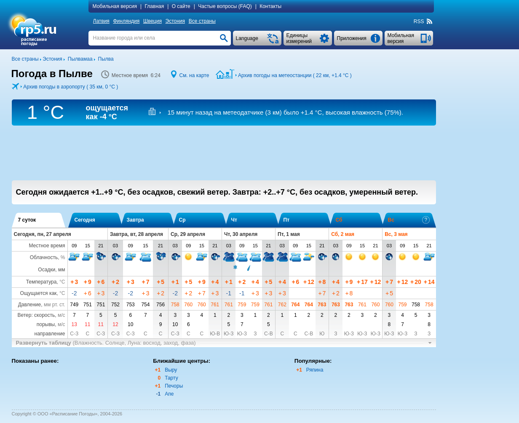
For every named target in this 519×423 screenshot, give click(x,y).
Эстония (175, 21)
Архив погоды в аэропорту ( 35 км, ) (70, 87)
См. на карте (194, 75)
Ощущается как (38, 293)
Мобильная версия (115, 6)
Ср (182, 220)
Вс (409, 220)
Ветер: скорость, (41, 315)
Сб (339, 220)
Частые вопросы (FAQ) (225, 6)
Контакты (270, 6)
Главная (154, 6)
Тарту (171, 378)
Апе (169, 394)
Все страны (202, 21)
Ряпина (315, 370)
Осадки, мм (51, 270)
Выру (171, 370)
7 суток (27, 220)
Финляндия (126, 21)
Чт (234, 220)
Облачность (44, 257)
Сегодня (85, 220)
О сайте (181, 6)
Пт (287, 220)
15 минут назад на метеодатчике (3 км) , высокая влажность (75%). (285, 112)
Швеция (152, 21)
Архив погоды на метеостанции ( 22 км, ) (295, 75)
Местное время (47, 246)
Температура (41, 282)
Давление (29, 305)
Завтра (135, 220)
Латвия (101, 21)
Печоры (174, 386)
